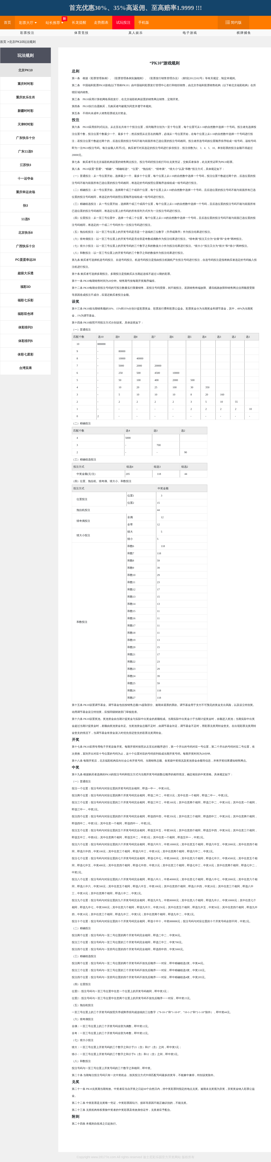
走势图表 (101, 22)
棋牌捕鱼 (244, 33)
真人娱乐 (135, 33)
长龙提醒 (79, 22)
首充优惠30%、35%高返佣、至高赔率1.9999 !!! (135, 7)
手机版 (143, 22)
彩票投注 (27, 33)
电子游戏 (190, 33)
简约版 (236, 22)
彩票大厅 (28, 23)
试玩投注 (123, 22)
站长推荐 (54, 23)
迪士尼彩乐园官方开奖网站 (162, 1157)
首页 (7, 22)
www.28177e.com (103, 1157)
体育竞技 (81, 33)
